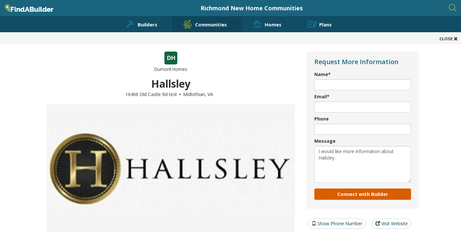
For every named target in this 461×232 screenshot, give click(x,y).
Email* (321, 96)
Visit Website (392, 223)
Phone (321, 119)
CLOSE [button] (448, 39)
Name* (322, 74)
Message (325, 141)
